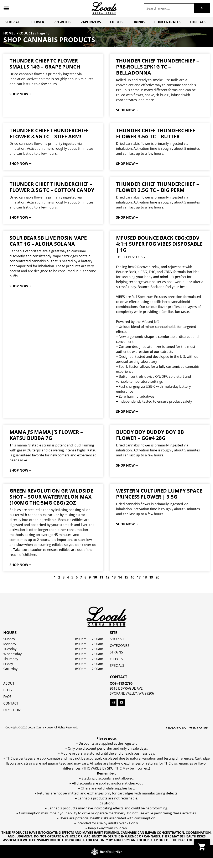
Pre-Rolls (62, 22)
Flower (37, 22)
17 (139, 577)
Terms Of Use (198, 728)
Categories (119, 645)
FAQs (7, 696)
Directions (12, 710)
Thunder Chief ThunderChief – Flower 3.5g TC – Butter (157, 133)
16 (132, 577)
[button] (6, 8)
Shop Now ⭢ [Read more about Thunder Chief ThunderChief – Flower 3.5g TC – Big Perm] (127, 217)
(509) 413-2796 (121, 683)
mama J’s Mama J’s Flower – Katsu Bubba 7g (46, 434)
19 (151, 577)
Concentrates (167, 22)
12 (107, 577)
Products (25, 33)
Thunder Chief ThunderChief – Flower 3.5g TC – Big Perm (157, 186)
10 (95, 577)
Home (8, 33)
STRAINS (116, 652)
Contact (10, 703)
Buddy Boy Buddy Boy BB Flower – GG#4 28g (150, 434)
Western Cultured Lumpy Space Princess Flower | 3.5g (159, 493)
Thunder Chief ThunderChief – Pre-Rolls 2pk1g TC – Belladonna (157, 66)
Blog (7, 690)
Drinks (139, 22)
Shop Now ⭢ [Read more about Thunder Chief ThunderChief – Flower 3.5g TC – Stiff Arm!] (20, 163)
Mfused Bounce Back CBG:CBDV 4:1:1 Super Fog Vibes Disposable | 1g (159, 243)
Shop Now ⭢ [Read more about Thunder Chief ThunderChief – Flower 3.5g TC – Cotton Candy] (20, 217)
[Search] (201, 8)
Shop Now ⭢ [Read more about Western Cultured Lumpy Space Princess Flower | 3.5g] (127, 524)
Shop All (13, 22)
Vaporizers (90, 22)
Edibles (116, 22)
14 (120, 577)
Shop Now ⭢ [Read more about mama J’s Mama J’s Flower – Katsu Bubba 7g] (20, 470)
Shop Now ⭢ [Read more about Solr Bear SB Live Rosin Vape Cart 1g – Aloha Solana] (20, 286)
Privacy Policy (176, 728)
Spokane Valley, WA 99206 (132, 693)
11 (101, 577)
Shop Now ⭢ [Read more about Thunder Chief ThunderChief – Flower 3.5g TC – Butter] (127, 163)
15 (126, 577)
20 (157, 577)
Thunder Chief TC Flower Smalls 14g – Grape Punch (45, 63)
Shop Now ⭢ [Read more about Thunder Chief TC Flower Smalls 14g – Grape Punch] (20, 94)
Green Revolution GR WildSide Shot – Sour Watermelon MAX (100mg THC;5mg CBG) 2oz (51, 496)
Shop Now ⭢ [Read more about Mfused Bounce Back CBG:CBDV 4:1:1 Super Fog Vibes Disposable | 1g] (127, 411)
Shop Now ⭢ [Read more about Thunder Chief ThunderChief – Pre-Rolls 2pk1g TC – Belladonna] (127, 110)
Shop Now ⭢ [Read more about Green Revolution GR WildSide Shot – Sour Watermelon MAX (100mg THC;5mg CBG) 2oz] (20, 565)
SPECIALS (117, 665)
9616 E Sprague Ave (126, 688)
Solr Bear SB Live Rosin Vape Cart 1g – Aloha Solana (48, 240)
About (8, 683)
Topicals (198, 22)
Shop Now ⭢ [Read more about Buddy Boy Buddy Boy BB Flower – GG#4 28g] (127, 465)
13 (114, 577)
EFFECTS (116, 659)
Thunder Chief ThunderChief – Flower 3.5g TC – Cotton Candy (52, 186)
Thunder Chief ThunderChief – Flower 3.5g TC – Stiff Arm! (51, 133)
